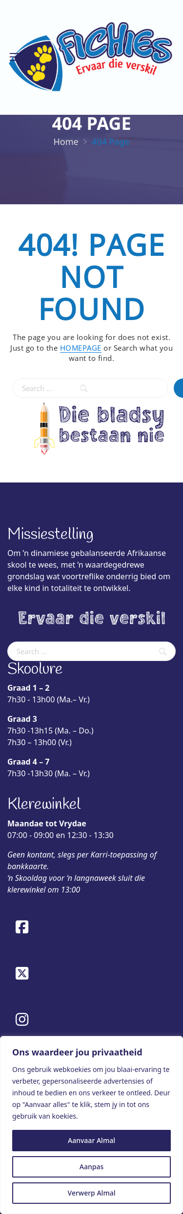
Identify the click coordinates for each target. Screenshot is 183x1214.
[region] (91, 1125)
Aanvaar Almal (91, 1140)
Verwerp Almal (92, 1192)
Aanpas (91, 1166)
